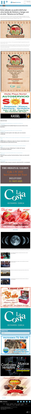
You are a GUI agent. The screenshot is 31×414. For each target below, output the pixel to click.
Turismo (22, 5)
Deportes (19, 5)
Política (13, 5)
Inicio (1, 5)
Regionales (7, 5)
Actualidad (16, 5)
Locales (4, 5)
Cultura (29, 5)
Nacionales (10, 5)
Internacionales (25, 5)
